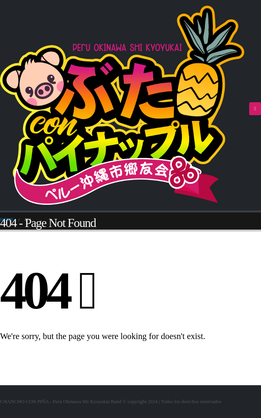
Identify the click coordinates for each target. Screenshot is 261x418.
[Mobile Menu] (255, 108)
